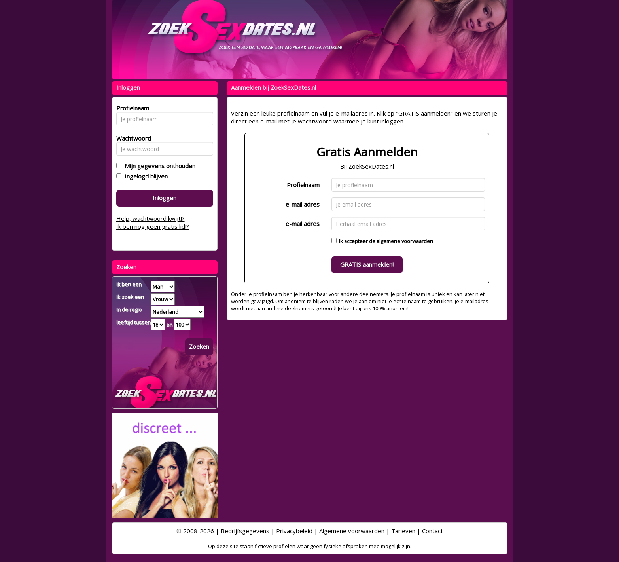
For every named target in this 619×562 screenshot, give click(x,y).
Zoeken (199, 346)
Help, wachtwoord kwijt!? (150, 218)
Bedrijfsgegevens (245, 531)
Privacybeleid (294, 531)
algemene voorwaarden (405, 241)
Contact (432, 531)
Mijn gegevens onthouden (158, 166)
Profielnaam (303, 185)
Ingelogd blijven (144, 176)
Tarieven (403, 531)
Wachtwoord (131, 138)
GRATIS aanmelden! (367, 264)
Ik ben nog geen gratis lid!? (152, 226)
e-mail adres (303, 204)
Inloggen (164, 198)
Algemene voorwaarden (351, 531)
